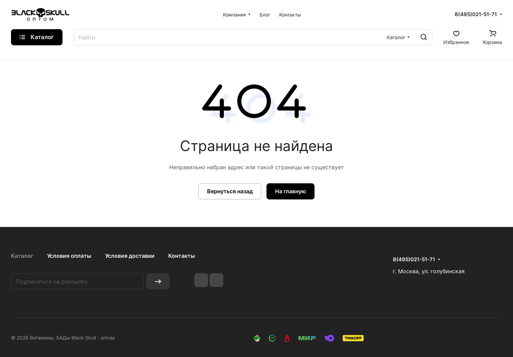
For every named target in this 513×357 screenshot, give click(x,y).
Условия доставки (130, 255)
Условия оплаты (69, 255)
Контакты (181, 255)
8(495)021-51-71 (476, 14)
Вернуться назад (230, 191)
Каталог (22, 255)
